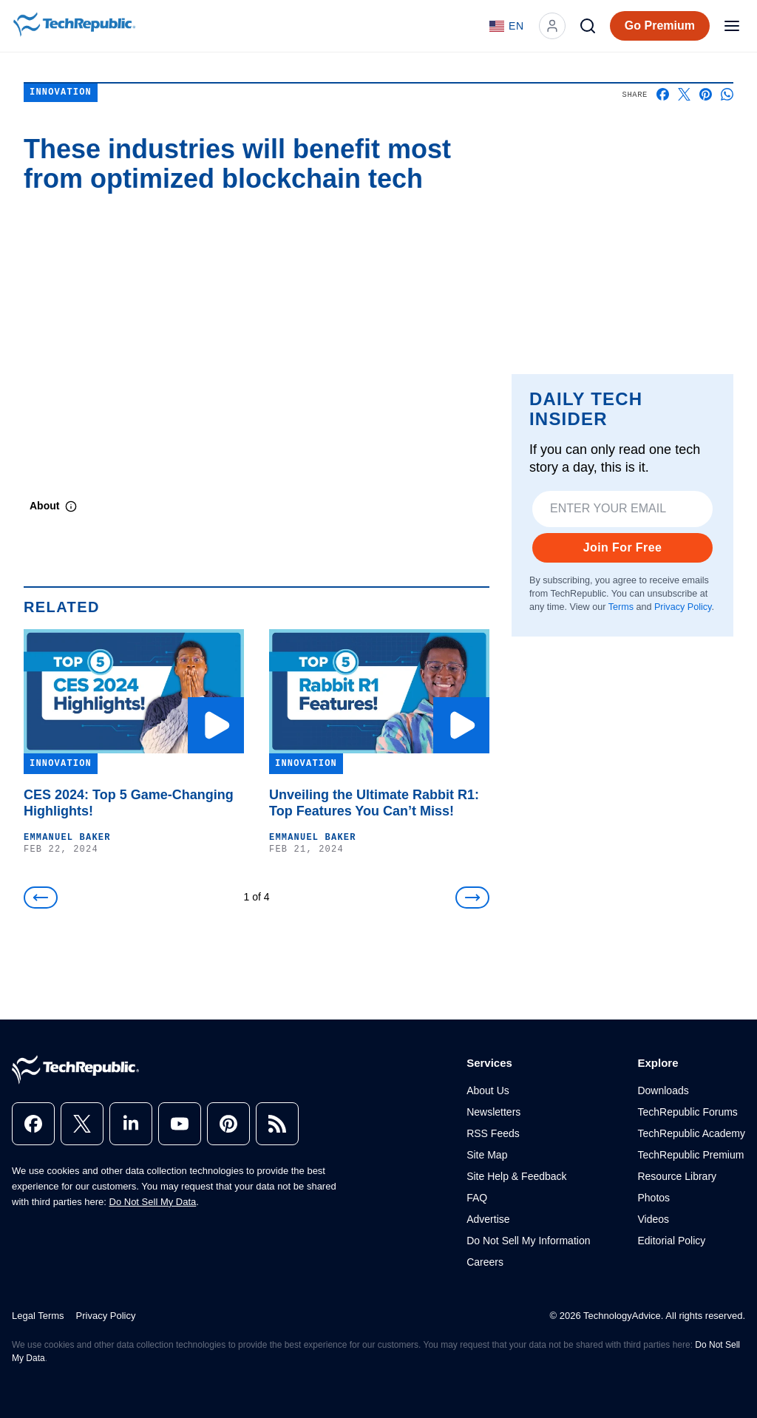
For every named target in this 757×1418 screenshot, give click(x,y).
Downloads (662, 1090)
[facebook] (33, 1123)
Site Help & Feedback (516, 1176)
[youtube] (179, 1123)
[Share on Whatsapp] (727, 94)
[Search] (587, 26)
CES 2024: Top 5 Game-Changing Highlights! (129, 802)
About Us (487, 1090)
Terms (621, 607)
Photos (653, 1198)
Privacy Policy (682, 607)
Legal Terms (38, 1315)
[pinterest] (228, 1123)
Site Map (486, 1155)
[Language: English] (506, 26)
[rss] (277, 1123)
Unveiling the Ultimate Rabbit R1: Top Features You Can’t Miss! (374, 802)
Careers (484, 1262)
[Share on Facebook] (662, 94)
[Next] (472, 897)
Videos (653, 1219)
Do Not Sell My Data (153, 1201)
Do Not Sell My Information (528, 1240)
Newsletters (493, 1112)
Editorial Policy (671, 1240)
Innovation (61, 92)
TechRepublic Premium (690, 1155)
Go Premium (660, 25)
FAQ (476, 1198)
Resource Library (676, 1176)
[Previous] (41, 897)
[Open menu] (732, 26)
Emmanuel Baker (67, 838)
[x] (82, 1123)
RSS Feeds (493, 1133)
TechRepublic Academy (691, 1133)
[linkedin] (130, 1123)
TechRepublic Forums (687, 1112)
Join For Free (622, 547)
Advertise (487, 1219)
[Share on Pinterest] (705, 94)
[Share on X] (684, 94)
